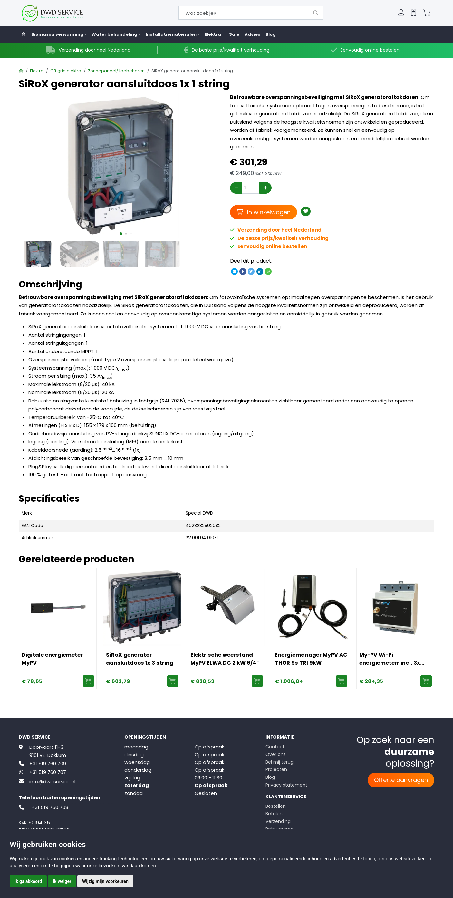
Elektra (36, 70)
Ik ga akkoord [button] (28, 881)
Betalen (274, 813)
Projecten (276, 769)
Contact (274, 746)
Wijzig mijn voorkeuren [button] (105, 881)
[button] (401, 13)
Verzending (278, 821)
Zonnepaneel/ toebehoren (116, 70)
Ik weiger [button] (62, 881)
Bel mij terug (279, 762)
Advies (252, 34)
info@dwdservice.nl (52, 781)
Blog (270, 34)
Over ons (275, 754)
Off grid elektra (65, 70)
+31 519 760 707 (47, 772)
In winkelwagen (263, 212)
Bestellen (275, 806)
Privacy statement (286, 785)
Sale (234, 34)
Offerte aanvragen (401, 780)
